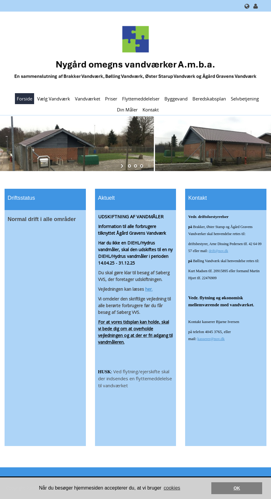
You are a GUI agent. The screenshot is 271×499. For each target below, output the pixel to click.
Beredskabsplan (209, 99)
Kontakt (151, 110)
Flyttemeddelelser (141, 99)
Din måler (127, 110)
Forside (24, 99)
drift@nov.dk (218, 251)
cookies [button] (172, 487)
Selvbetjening (245, 99)
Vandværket (87, 99)
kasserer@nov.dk (210, 338)
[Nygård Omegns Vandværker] (133, 52)
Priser (111, 99)
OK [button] (237, 488)
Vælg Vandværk (53, 99)
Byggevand (176, 99)
